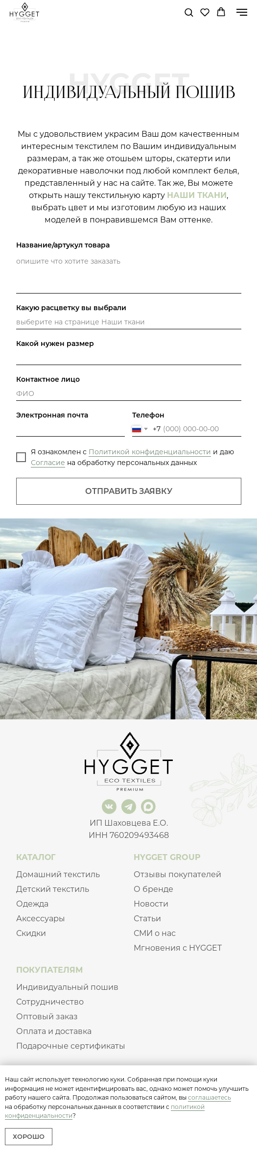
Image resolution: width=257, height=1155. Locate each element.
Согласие (48, 462)
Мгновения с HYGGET (178, 948)
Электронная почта (52, 415)
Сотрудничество (50, 1002)
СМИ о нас (155, 933)
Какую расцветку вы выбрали (71, 307)
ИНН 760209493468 (129, 835)
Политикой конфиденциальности (150, 451)
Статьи (147, 918)
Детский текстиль (52, 889)
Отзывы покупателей (177, 874)
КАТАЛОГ (35, 857)
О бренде (153, 889)
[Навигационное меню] (241, 12)
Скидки (31, 933)
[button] (188, 12)
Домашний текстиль (58, 874)
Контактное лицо (48, 379)
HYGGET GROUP (167, 857)
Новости (151, 904)
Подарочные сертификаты (70, 1046)
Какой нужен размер (55, 343)
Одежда (32, 904)
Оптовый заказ (47, 1016)
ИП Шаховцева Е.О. (129, 823)
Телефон (148, 415)
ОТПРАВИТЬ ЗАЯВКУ (128, 491)
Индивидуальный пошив (67, 987)
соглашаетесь (209, 1097)
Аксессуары (40, 918)
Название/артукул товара (63, 245)
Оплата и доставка (54, 1031)
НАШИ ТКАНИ (197, 195)
